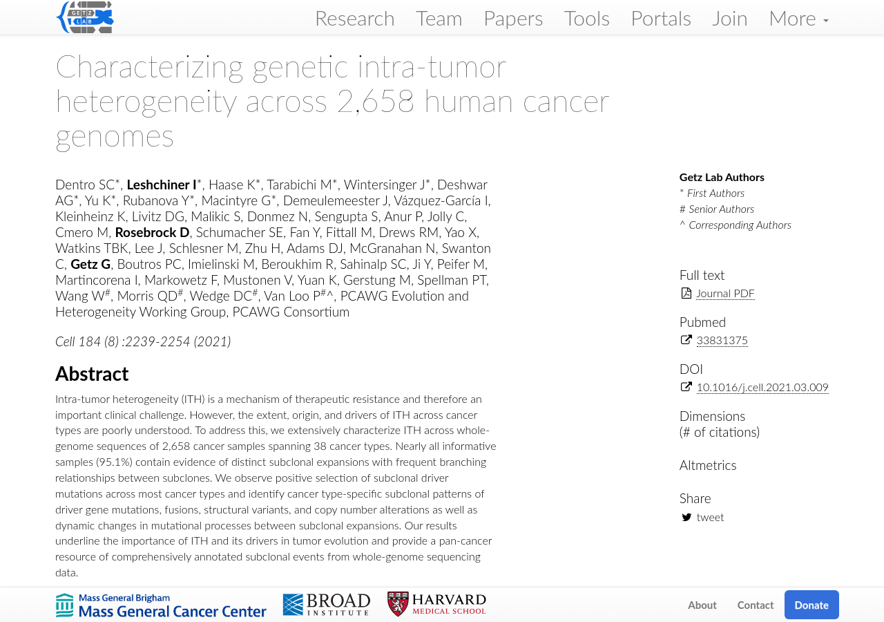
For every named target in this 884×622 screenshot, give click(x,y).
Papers (513, 17)
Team (439, 17)
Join (730, 17)
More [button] (799, 17)
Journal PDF (725, 292)
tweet (710, 516)
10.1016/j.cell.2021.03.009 (763, 386)
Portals (661, 17)
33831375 (722, 339)
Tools (587, 17)
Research (355, 17)
